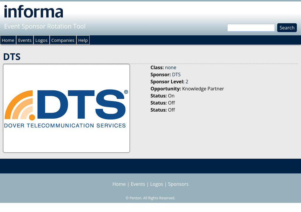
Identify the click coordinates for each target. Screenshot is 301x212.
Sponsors (178, 184)
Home (8, 40)
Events (24, 40)
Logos (41, 40)
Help (83, 40)
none (170, 67)
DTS (176, 74)
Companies (62, 40)
